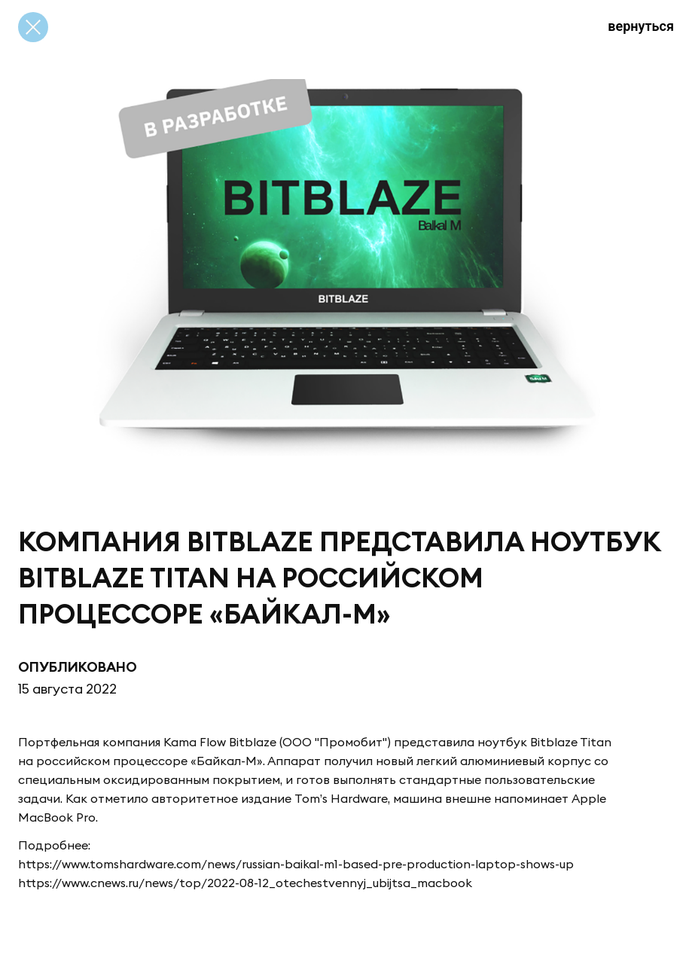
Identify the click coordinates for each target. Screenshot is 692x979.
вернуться (641, 26)
